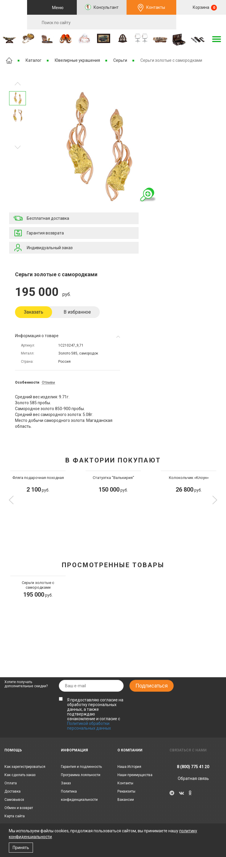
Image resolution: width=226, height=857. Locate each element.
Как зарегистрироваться (24, 767)
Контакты (155, 7)
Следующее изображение (18, 83)
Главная (9, 60)
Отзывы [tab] (48, 382)
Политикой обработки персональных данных (89, 725)
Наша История (129, 767)
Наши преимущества (134, 775)
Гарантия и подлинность (81, 767)
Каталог (33, 60)
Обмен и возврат (18, 808)
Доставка (12, 791)
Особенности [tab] (27, 382)
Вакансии (125, 800)
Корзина (204, 8)
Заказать (33, 312)
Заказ (66, 783)
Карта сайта (14, 816)
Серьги (120, 60)
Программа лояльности (80, 775)
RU (201, 22)
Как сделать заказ (20, 775)
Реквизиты (126, 791)
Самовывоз (14, 800)
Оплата (10, 783)
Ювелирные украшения (77, 60)
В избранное (77, 312)
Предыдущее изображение (18, 147)
